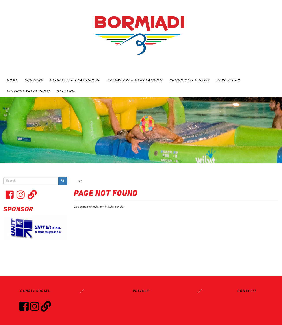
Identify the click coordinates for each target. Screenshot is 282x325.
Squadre (33, 80)
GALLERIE (66, 91)
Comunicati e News (189, 80)
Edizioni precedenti (28, 91)
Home (12, 80)
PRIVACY (141, 291)
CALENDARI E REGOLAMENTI (135, 80)
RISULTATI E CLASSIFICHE (75, 80)
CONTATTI (246, 291)
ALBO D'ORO (228, 80)
